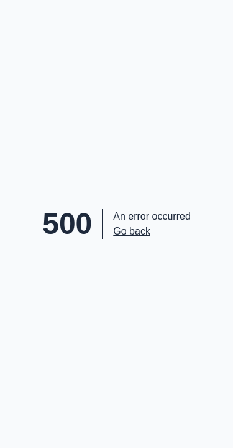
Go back (131, 231)
